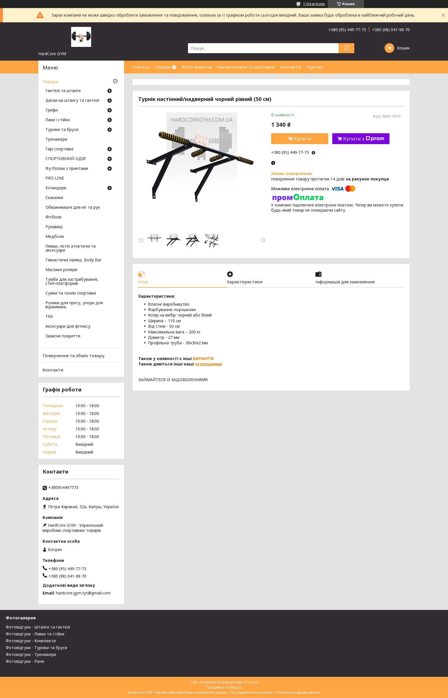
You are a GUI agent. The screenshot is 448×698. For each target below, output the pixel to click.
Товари (163, 67)
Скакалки (54, 198)
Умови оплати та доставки (246, 67)
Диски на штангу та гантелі (72, 100)
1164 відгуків (314, 3)
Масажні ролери (61, 270)
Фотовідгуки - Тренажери (31, 654)
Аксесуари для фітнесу (67, 326)
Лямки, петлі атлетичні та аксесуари (70, 248)
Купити (302, 139)
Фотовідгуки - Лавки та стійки (35, 634)
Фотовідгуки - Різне (25, 661)
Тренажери (56, 139)
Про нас (315, 67)
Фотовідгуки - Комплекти (31, 640)
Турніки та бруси (61, 130)
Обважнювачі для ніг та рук (72, 207)
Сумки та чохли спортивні (70, 293)
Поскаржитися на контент (252, 692)
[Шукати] (346, 48)
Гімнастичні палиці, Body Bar (73, 260)
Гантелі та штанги (63, 91)
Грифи (51, 110)
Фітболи (53, 217)
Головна (141, 67)
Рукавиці (54, 227)
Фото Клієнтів (197, 67)
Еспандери (55, 188)
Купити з (363, 139)
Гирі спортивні (59, 149)
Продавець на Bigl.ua (224, 687)
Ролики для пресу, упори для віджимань (74, 305)
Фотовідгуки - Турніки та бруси (36, 647)
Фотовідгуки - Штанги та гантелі (38, 627)
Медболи (54, 236)
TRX (49, 317)
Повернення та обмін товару (74, 355)
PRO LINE (54, 178)
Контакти (290, 67)
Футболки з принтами (66, 168)
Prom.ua (251, 682)
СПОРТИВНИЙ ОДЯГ (66, 159)
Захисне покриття (62, 336)
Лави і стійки (57, 120)
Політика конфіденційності (299, 692)
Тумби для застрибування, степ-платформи (71, 281)
